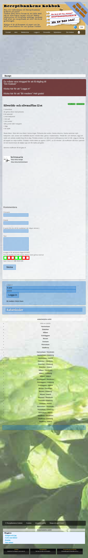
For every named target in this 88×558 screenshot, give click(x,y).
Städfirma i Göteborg (45, 419)
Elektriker (45, 329)
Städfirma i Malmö (45, 421)
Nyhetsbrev (57, 32)
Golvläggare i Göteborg (45, 382)
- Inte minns (8, 543)
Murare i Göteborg (45, 391)
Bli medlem (10, 301)
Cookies (28, 523)
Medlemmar (25, 32)
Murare (45, 338)
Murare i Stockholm (45, 388)
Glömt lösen (19, 301)
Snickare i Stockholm (45, 397)
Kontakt (8, 32)
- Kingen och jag (9, 535)
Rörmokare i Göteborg (45, 409)
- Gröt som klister (10, 538)
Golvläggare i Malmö (45, 385)
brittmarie (17, 157)
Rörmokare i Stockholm (45, 406)
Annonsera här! (44, 319)
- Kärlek (6, 540)
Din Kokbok (70, 32)
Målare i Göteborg (45, 373)
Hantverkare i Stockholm (45, 352)
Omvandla (46, 32)
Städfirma (45, 348)
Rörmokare (45, 344)
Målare (45, 332)
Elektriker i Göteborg (45, 364)
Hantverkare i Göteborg (45, 355)
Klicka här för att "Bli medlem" (18, 93)
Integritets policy (40, 523)
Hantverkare (45, 326)
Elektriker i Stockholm (45, 361)
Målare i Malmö (45, 376)
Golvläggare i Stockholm (45, 379)
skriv (16, 32)
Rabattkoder (14, 309)
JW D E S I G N (18, 261)
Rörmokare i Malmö (45, 413)
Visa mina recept (17, 159)
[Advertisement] (44, 54)
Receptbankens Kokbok (32, 6)
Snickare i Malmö (45, 403)
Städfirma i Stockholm (45, 415)
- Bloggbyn (7, 533)
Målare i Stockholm (45, 370)
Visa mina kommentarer (19, 162)
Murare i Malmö (45, 394)
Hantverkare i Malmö (45, 358)
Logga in (37, 32)
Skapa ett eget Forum (57, 523)
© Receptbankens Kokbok (13, 523)
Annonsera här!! (44, 530)
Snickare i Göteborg (45, 400)
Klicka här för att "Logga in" (17, 88)
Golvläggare (45, 335)
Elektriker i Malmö (45, 367)
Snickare (45, 342)
